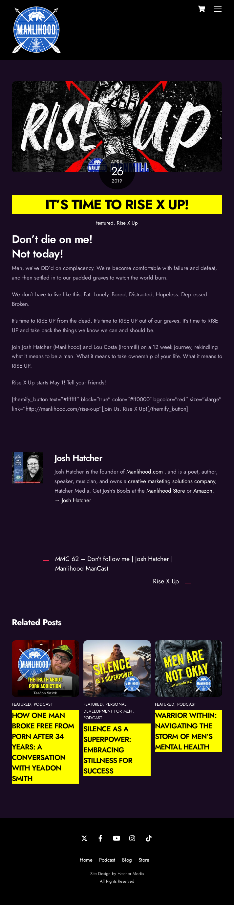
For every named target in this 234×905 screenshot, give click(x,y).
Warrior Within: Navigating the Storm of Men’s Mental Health (186, 731)
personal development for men (108, 707)
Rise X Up (127, 223)
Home (86, 860)
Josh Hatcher (78, 458)
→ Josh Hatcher (72, 500)
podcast (43, 704)
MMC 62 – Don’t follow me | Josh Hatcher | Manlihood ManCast (114, 563)
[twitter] (84, 837)
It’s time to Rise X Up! (116, 204)
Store (143, 860)
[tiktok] (148, 837)
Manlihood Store (165, 491)
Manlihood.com (144, 472)
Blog (127, 860)
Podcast (107, 860)
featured (105, 223)
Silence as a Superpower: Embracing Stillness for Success (108, 749)
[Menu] (217, 8)
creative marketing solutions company (171, 481)
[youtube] (116, 837)
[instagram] (132, 837)
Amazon (202, 491)
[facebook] (100, 837)
